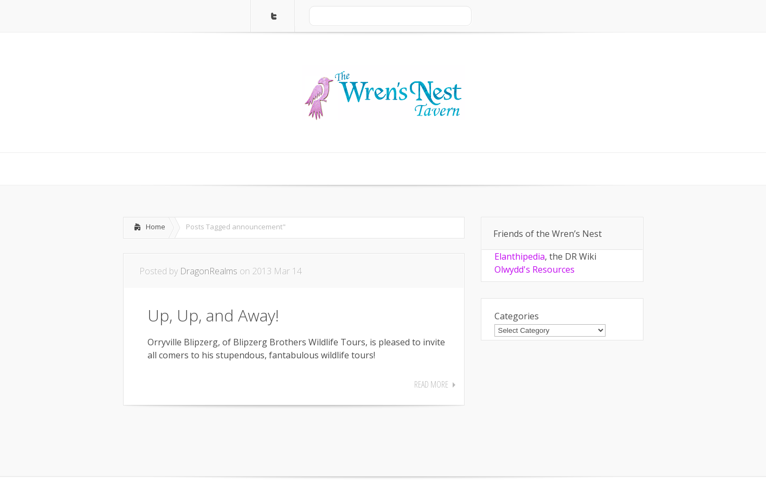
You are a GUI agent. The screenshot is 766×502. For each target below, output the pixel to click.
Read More (431, 384)
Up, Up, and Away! (213, 315)
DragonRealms (208, 271)
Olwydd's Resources (534, 269)
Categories (516, 316)
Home (155, 226)
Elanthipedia (519, 256)
